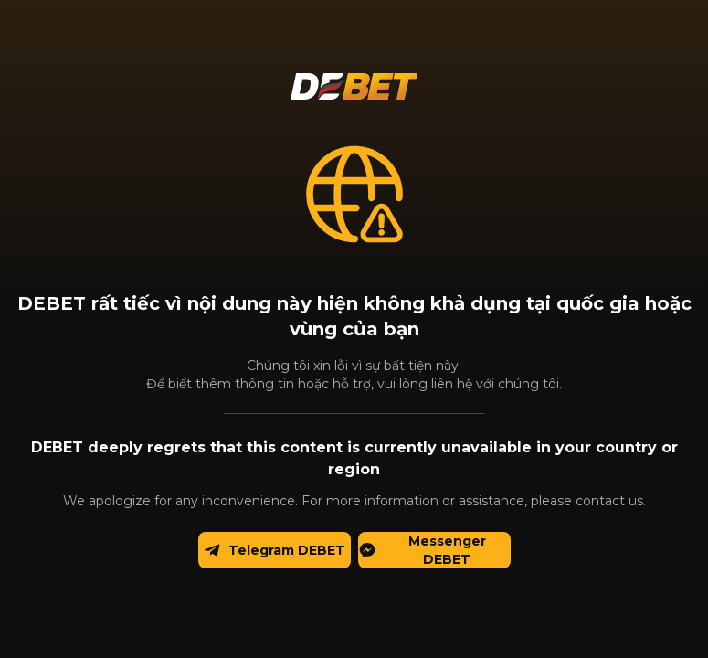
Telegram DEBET (274, 550)
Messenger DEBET (422, 550)
